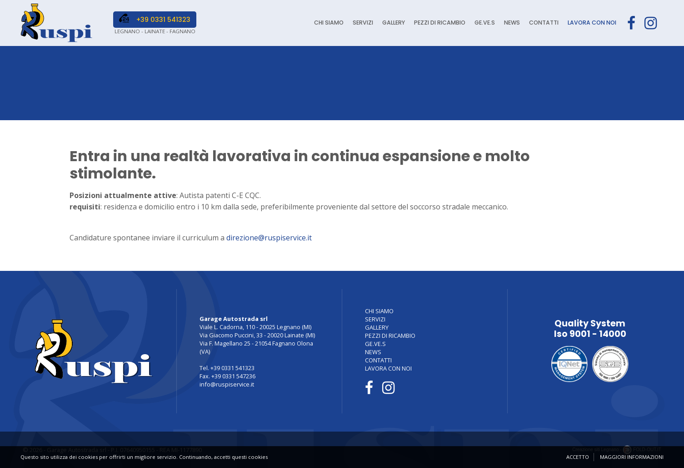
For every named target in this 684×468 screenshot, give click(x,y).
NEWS (510, 23)
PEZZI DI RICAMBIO (437, 23)
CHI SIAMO (325, 23)
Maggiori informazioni (632, 456)
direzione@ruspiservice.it (269, 238)
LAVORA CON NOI (591, 23)
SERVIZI (359, 23)
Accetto (577, 456)
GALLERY (390, 23)
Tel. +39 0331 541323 (227, 368)
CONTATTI (542, 23)
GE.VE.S (482, 23)
